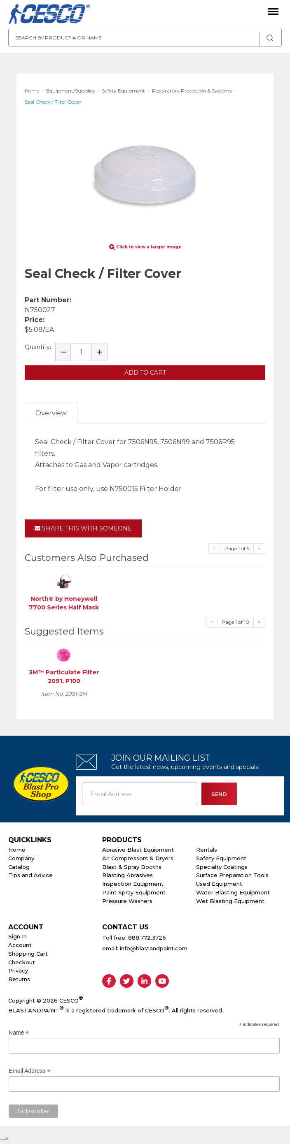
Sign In (17, 936)
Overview (51, 413)
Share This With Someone (83, 528)
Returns (19, 979)
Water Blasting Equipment (233, 892)
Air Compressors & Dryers (137, 858)
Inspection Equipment (133, 883)
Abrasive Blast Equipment (138, 849)
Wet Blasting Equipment (230, 901)
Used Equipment (219, 883)
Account (20, 945)
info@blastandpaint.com (153, 948)
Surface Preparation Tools (232, 875)
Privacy (18, 970)
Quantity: (38, 347)
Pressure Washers (127, 901)
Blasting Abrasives (127, 875)
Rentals (206, 849)
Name (19, 1033)
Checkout (21, 962)
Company (21, 858)
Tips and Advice (30, 875)
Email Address (30, 1071)
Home (17, 849)
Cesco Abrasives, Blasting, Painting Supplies (49, 14)
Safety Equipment (221, 858)
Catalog (19, 867)
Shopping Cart (28, 953)
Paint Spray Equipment (134, 892)
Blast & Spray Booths (131, 867)
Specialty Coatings (222, 867)
